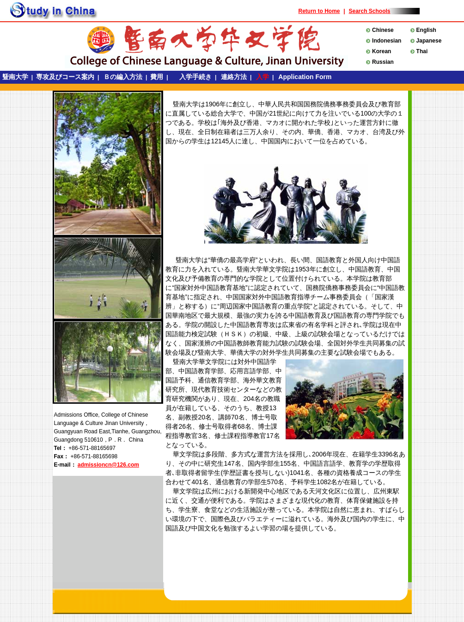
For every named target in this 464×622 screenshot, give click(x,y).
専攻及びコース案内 (66, 76)
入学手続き (193, 76)
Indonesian (386, 40)
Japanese (429, 40)
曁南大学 (15, 76)
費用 (157, 76)
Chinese (383, 30)
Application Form (304, 76)
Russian (383, 62)
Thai (422, 51)
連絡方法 (234, 76)
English (426, 30)
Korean (381, 51)
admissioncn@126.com (108, 465)
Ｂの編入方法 (123, 76)
